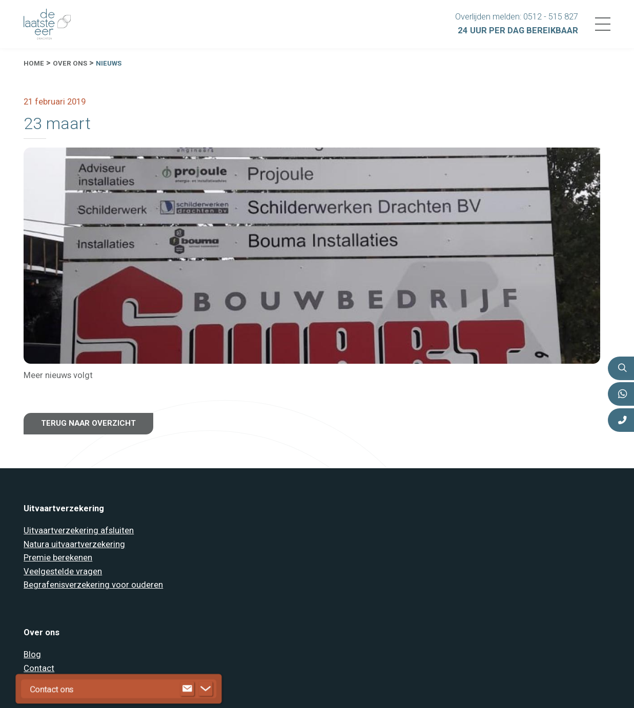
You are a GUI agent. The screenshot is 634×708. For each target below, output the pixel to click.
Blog (32, 654)
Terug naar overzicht (88, 423)
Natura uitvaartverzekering (74, 544)
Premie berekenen (58, 558)
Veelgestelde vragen (63, 571)
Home (34, 63)
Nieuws (108, 63)
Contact (39, 668)
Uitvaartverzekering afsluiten (79, 530)
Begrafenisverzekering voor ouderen (93, 585)
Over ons (70, 63)
